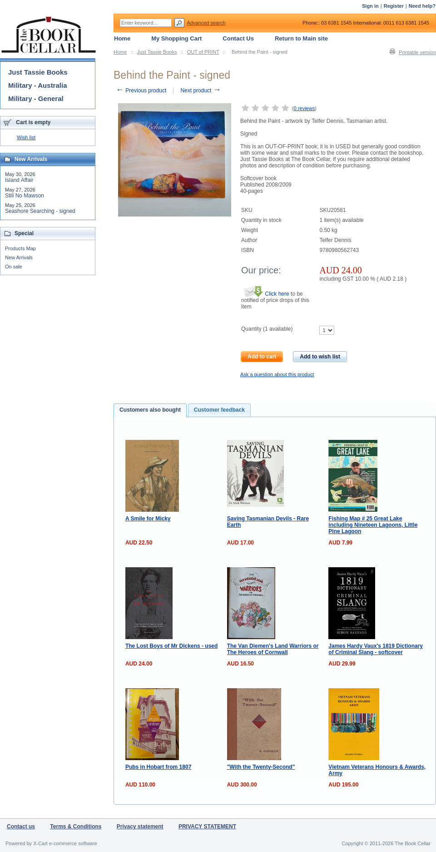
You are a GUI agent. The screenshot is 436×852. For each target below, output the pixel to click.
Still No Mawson (24, 195)
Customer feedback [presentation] (219, 410)
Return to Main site (301, 38)
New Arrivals (19, 257)
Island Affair (19, 180)
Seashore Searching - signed (40, 211)
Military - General (36, 98)
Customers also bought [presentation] (150, 410)
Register (394, 6)
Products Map (20, 248)
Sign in (370, 6)
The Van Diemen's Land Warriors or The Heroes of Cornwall (273, 649)
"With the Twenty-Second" (261, 767)
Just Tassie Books (157, 52)
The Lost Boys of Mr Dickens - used (171, 646)
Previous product (141, 90)
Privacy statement (140, 826)
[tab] (150, 410)
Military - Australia (37, 85)
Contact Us (238, 38)
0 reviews (304, 108)
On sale (13, 266)
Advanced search (206, 22)
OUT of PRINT (203, 52)
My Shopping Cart (176, 38)
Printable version (417, 52)
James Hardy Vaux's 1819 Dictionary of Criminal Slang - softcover (375, 649)
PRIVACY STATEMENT (207, 826)
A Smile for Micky (148, 518)
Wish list (26, 137)
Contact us (21, 826)
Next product (200, 90)
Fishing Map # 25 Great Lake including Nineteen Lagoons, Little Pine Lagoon (372, 524)
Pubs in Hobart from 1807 (158, 767)
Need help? (422, 6)
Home (120, 52)
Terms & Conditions (75, 826)
